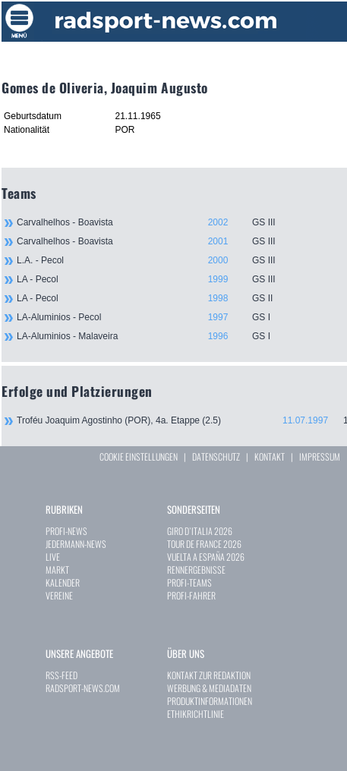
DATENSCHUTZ (216, 456)
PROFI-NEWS (66, 530)
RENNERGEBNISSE (196, 569)
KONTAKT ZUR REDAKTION (209, 675)
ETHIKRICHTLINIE (195, 713)
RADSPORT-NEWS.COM (83, 687)
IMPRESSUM (319, 456)
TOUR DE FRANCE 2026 (204, 543)
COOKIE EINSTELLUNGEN (138, 456)
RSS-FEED (61, 675)
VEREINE (59, 595)
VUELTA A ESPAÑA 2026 (205, 556)
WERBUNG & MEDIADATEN (209, 687)
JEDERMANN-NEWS (76, 543)
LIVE (53, 556)
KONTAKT (269, 456)
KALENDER (63, 582)
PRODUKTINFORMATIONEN (209, 700)
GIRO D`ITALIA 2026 (199, 530)
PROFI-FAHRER (191, 595)
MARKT (57, 569)
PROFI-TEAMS (189, 582)
